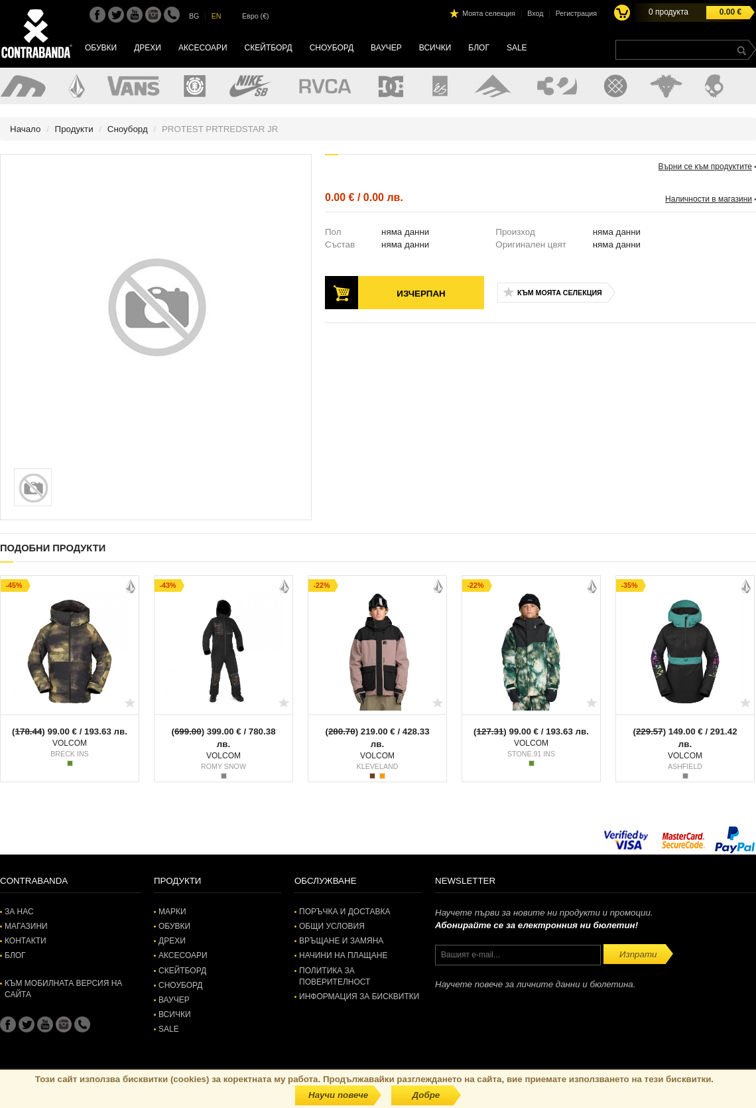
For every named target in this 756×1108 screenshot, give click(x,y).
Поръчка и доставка (344, 911)
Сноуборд (331, 47)
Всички (435, 47)
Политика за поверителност (334, 976)
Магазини (26, 926)
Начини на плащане (343, 955)
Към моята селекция (559, 293)
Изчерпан (421, 294)
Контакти (25, 940)
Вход (535, 13)
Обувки (101, 47)
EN (216, 16)
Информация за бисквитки (359, 996)
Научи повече (338, 1095)
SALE (517, 47)
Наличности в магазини (708, 199)
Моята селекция (488, 13)
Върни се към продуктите (705, 166)
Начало (25, 129)
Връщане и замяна (341, 940)
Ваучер (386, 47)
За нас (19, 911)
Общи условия (332, 926)
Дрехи (147, 47)
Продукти (74, 129)
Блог (478, 47)
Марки (172, 911)
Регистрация (576, 13)
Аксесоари (202, 47)
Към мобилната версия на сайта (63, 989)
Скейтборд (268, 47)
